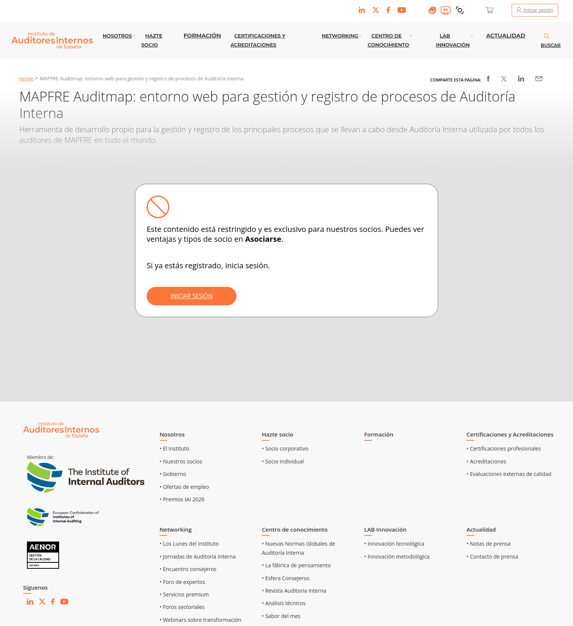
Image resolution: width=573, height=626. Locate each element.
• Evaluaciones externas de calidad (509, 473)
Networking (340, 36)
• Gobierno (173, 473)
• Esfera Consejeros (286, 578)
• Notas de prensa (488, 543)
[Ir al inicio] (61, 429)
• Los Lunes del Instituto (189, 543)
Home (26, 78)
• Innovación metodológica (397, 556)
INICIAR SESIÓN (194, 296)
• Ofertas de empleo (184, 486)
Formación (202, 35)
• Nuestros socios (181, 461)
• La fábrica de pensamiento (296, 565)
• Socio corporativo (285, 448)
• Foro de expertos (182, 581)
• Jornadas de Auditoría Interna (198, 556)
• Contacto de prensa (492, 556)
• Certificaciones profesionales (504, 448)
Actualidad (505, 35)
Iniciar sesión (535, 9)
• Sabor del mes (281, 616)
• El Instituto (174, 448)
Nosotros (117, 36)
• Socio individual (283, 461)
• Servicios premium (184, 594)
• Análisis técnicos (283, 603)
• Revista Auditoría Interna (294, 590)
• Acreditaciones (486, 461)
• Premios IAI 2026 (182, 499)
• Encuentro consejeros (188, 569)
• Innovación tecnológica (394, 543)
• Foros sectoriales (182, 606)
